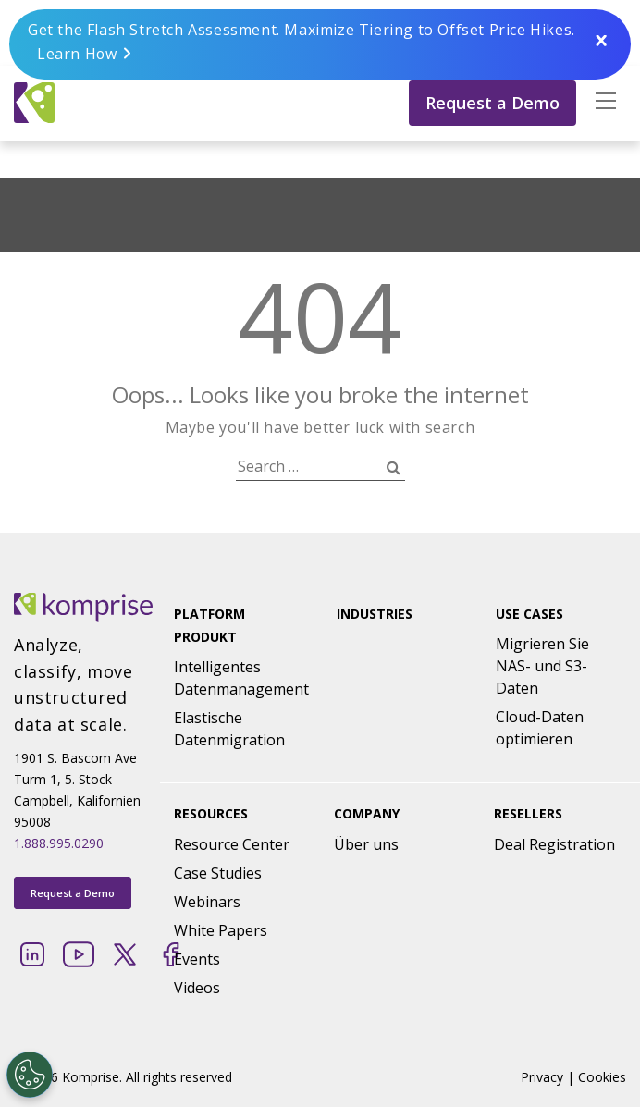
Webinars (207, 902)
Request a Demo (492, 102)
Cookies (602, 1077)
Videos (197, 988)
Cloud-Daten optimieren (540, 728)
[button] (601, 102)
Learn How (77, 53)
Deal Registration (554, 844)
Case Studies (218, 873)
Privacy (542, 1077)
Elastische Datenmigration (229, 728)
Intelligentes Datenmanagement (241, 678)
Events (197, 959)
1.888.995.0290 (59, 843)
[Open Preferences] (29, 1075)
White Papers (220, 930)
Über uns (366, 844)
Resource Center (231, 844)
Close (602, 41)
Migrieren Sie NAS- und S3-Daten (542, 665)
